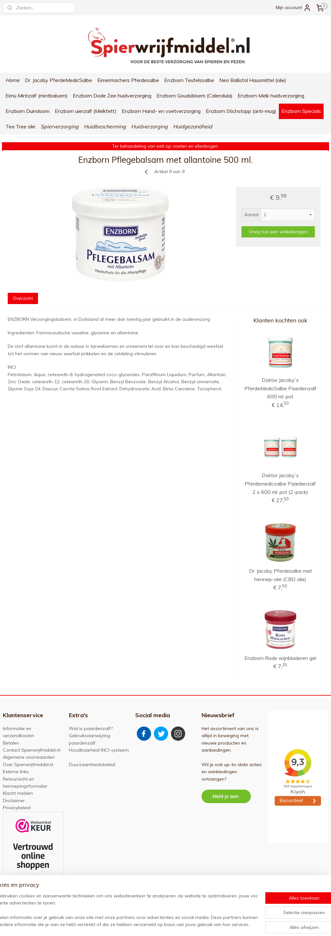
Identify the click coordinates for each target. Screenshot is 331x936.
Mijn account (293, 8)
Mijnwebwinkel (241, 924)
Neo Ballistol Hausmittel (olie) (252, 80)
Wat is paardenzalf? (91, 728)
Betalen (11, 743)
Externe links (16, 771)
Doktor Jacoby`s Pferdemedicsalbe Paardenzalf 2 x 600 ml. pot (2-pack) (280, 483)
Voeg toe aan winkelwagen (278, 232)
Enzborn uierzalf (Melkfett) (86, 111)
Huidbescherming (105, 126)
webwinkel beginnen (189, 924)
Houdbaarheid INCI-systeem (99, 750)
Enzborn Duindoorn (27, 111)
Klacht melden (18, 793)
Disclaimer (14, 800)
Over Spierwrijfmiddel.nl (28, 764)
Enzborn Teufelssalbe (189, 80)
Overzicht (23, 298)
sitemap (155, 924)
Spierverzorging (60, 126)
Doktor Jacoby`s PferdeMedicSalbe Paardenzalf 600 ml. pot (280, 388)
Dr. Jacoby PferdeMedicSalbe (58, 80)
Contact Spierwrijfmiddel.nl (31, 750)
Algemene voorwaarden (29, 757)
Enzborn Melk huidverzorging (271, 95)
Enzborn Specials (301, 111)
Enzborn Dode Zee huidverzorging (112, 95)
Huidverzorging (149, 126)
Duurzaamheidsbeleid (92, 764)
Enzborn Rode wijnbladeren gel (280, 658)
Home (12, 80)
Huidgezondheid (192, 126)
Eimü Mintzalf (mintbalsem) (36, 95)
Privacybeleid (17, 808)
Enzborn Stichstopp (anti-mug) (241, 111)
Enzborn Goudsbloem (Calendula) (194, 95)
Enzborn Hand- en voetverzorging (161, 111)
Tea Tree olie (20, 126)
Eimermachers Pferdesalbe (128, 80)
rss (167, 924)
